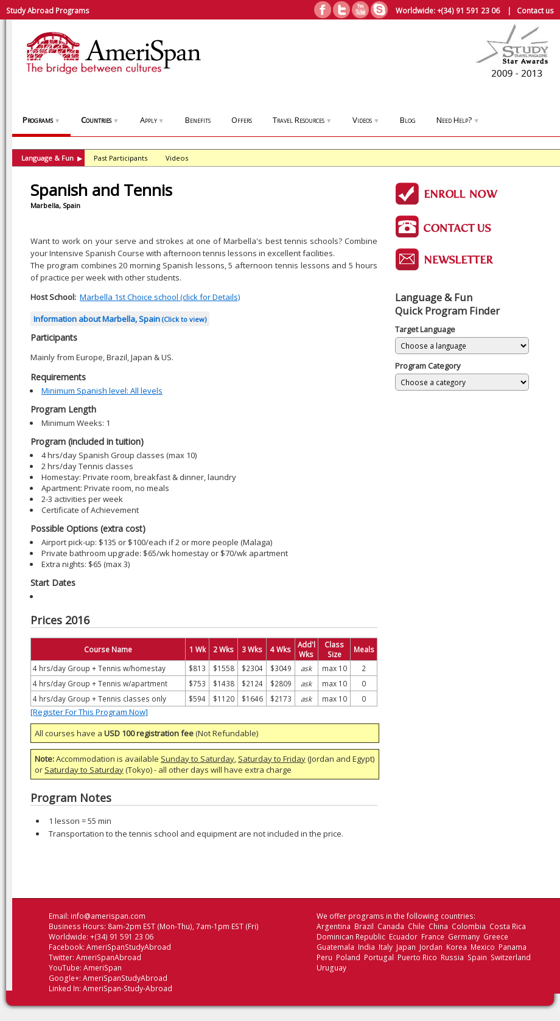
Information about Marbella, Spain (119, 318)
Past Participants (120, 157)
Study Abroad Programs (47, 10)
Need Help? (457, 119)
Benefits (198, 119)
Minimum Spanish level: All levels (102, 390)
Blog (408, 119)
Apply (152, 119)
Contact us (535, 10)
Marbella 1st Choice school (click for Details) (160, 296)
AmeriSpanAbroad (108, 957)
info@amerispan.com (108, 916)
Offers (241, 119)
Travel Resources (302, 119)
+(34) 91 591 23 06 (468, 10)
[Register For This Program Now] (89, 711)
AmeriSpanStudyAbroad (128, 947)
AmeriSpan (102, 968)
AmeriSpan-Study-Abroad (127, 988)
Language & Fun (51, 157)
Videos (365, 119)
